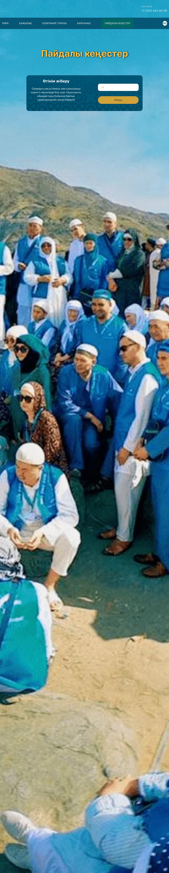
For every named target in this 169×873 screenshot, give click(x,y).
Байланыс (84, 23)
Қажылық (25, 23)
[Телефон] (118, 87)
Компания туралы (54, 23)
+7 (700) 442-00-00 (154, 10)
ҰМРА (5, 23)
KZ (164, 23)
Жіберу (118, 100)
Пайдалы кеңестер (117, 23)
